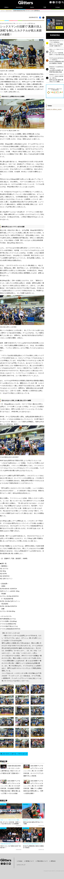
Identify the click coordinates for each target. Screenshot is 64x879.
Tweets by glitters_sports (54, 109)
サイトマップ (21, 864)
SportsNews (19, 7)
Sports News (9, 10)
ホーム (2, 10)
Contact (57, 7)
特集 (45, 7)
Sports (32, 7)
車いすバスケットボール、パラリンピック (13, 754)
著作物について (30, 861)
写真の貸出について (42, 861)
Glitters (6, 7)
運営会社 (53, 861)
